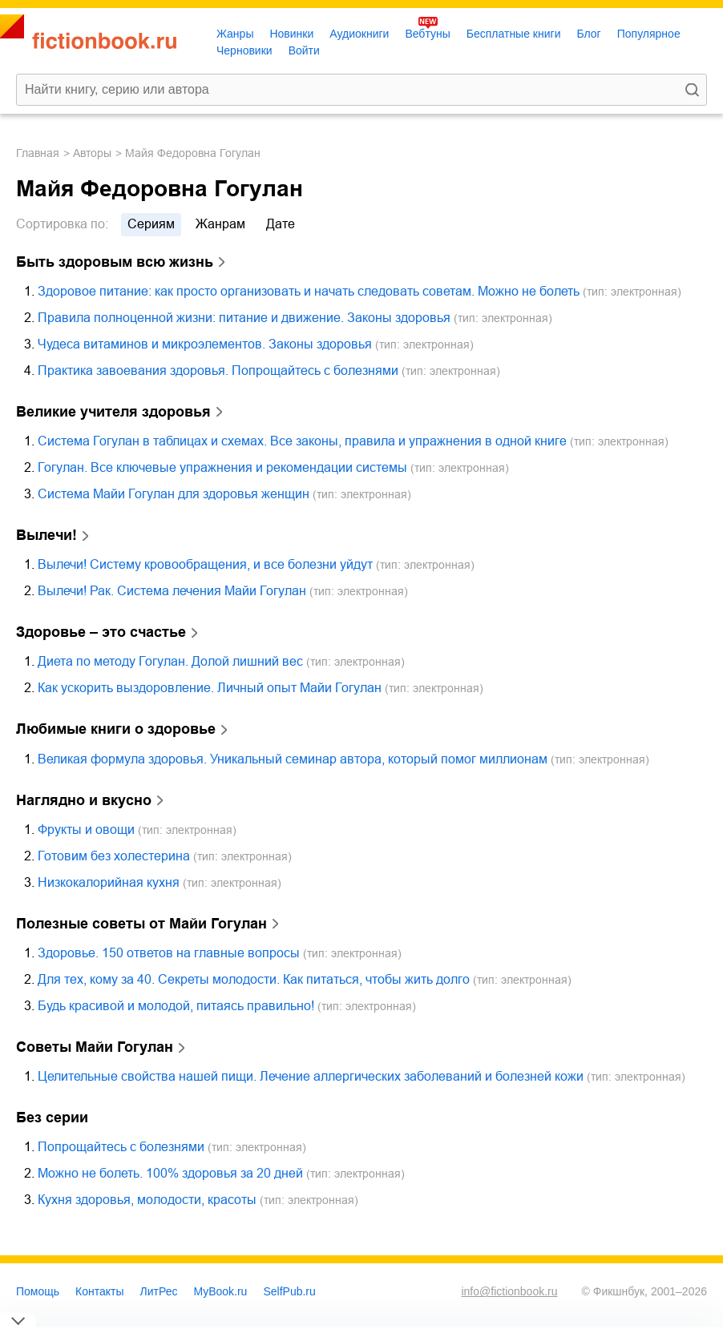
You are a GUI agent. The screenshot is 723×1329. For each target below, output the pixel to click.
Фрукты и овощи (86, 829)
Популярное (649, 33)
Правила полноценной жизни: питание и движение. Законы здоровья (244, 317)
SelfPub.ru (289, 1291)
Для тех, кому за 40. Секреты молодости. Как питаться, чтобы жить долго (254, 979)
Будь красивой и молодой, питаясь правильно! (176, 1006)
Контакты (99, 1291)
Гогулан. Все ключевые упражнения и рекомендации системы (222, 467)
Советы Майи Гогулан (94, 1047)
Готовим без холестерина (114, 856)
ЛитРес (159, 1291)
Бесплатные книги (514, 33)
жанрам (220, 224)
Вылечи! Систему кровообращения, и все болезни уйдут (205, 564)
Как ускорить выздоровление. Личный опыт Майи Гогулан (210, 688)
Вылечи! (46, 535)
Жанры (234, 33)
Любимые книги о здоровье (116, 729)
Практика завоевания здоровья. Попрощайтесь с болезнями (218, 370)
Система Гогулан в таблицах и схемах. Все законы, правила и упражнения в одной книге (302, 441)
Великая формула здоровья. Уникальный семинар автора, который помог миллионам (292, 759)
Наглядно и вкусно (83, 800)
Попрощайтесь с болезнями (121, 1147)
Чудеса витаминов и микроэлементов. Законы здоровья (205, 344)
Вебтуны (427, 33)
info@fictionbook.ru (509, 1291)
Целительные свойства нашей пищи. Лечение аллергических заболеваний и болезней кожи (311, 1076)
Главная (37, 153)
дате (280, 224)
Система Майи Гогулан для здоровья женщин (173, 494)
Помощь (37, 1291)
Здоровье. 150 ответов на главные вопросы (169, 953)
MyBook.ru (221, 1291)
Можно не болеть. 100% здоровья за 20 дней (170, 1173)
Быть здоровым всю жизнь (114, 262)
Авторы (92, 153)
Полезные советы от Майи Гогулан (141, 924)
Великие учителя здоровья (113, 412)
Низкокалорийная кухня (109, 882)
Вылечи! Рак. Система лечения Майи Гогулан (172, 591)
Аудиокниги (359, 33)
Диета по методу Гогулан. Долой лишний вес (170, 661)
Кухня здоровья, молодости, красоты (147, 1199)
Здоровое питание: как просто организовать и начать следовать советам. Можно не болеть (309, 291)
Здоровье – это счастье (101, 632)
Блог (588, 33)
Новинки (291, 33)
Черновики (244, 50)
